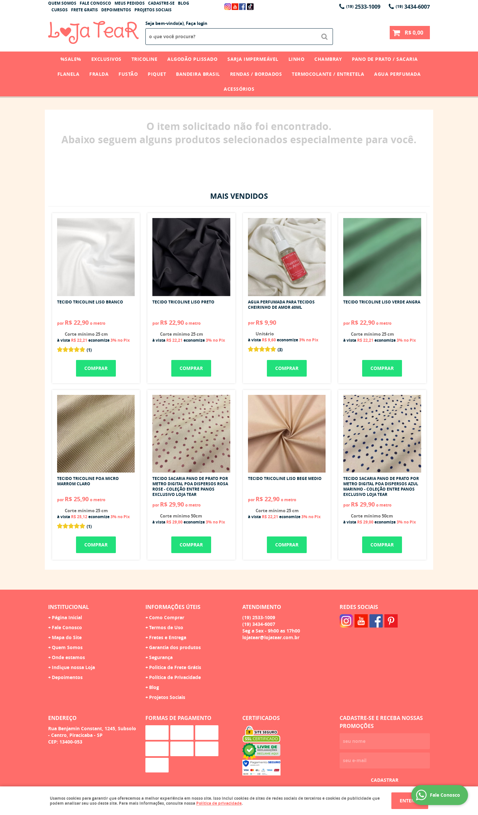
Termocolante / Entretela (328, 74)
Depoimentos (116, 10)
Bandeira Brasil (198, 74)
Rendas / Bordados (256, 74)
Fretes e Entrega (167, 637)
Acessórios (239, 89)
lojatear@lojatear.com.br (270, 637)
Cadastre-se (161, 3)
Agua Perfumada (397, 74)
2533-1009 (363, 6)
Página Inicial (67, 617)
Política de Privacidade (175, 677)
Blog (183, 3)
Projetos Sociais (153, 10)
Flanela (68, 74)
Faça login (196, 23)
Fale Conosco (95, 3)
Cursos (59, 10)
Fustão (128, 74)
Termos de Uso (166, 627)
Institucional (68, 607)
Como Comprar (166, 617)
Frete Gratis (84, 10)
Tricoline (144, 59)
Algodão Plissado (192, 59)
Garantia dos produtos (175, 647)
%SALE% (70, 59)
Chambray (328, 59)
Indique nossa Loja (73, 667)
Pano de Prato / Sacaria (385, 59)
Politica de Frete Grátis (175, 667)
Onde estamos (68, 657)
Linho (296, 59)
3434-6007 (413, 6)
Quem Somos (62, 3)
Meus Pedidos (130, 3)
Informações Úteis (172, 607)
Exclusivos (106, 59)
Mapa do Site (67, 637)
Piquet (157, 74)
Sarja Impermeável (253, 59)
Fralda (99, 74)
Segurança (161, 657)
